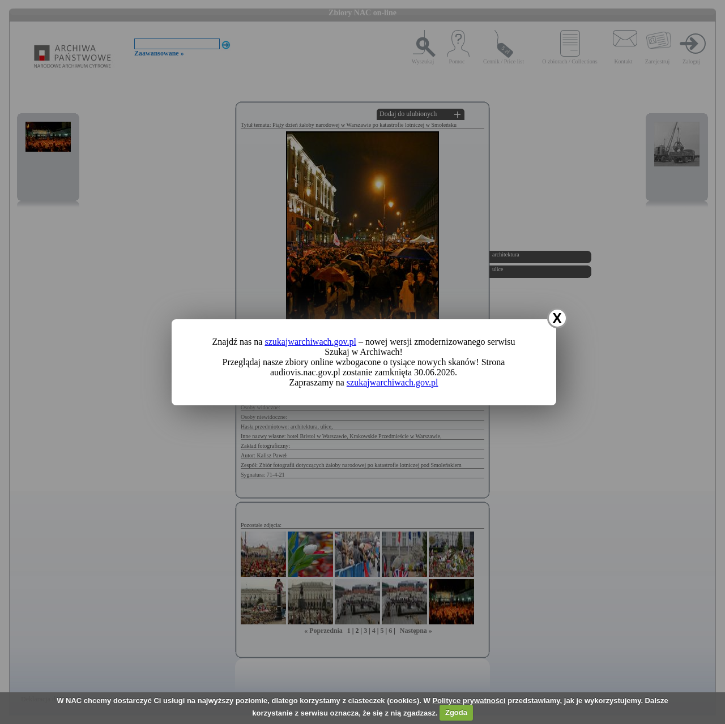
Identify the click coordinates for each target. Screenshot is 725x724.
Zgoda (456, 712)
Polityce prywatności (468, 700)
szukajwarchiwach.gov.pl (310, 341)
